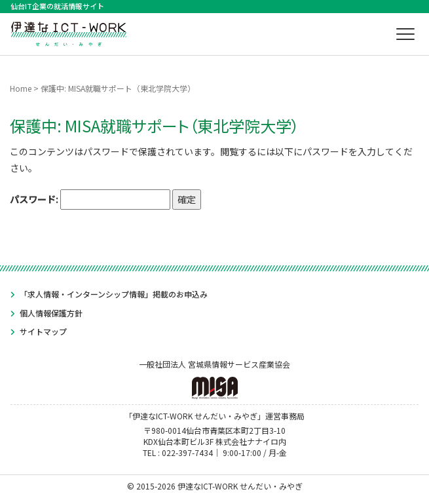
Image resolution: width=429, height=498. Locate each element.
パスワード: (90, 199)
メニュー (407, 34)
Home (20, 88)
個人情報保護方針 (51, 312)
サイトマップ (43, 331)
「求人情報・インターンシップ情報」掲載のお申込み (114, 293)
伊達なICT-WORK (68, 32)
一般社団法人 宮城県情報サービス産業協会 (214, 378)
